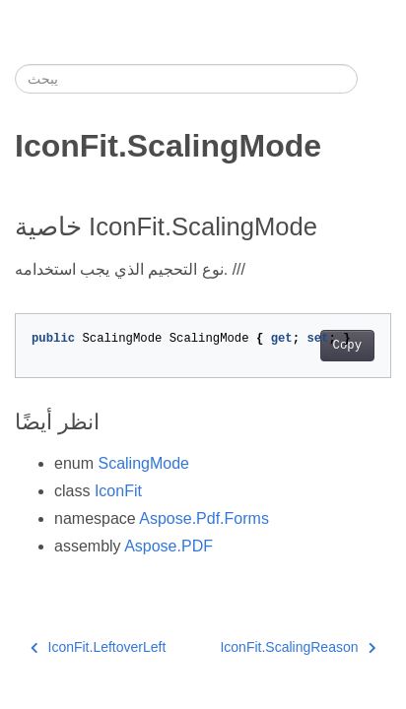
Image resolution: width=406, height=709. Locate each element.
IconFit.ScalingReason (297, 647)
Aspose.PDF (168, 546)
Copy (347, 346)
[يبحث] (186, 79)
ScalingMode (143, 463)
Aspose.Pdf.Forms (204, 518)
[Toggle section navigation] (374, 79)
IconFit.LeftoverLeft (98, 647)
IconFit (118, 491)
